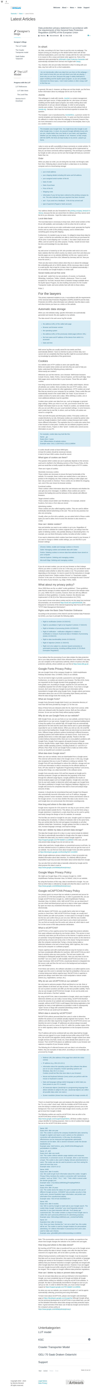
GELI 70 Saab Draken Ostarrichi (57, 1354)
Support (43, 1362)
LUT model (44, 1332)
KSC (41, 1339)
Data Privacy (42, 1383)
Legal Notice (42, 1381)
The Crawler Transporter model (22, 51)
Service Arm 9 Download (20, 100)
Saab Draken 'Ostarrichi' (20, 58)
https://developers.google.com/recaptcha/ (58, 1298)
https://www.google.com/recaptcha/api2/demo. (54, 1119)
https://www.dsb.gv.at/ (80, 664)
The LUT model (21, 46)
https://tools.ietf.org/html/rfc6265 (71, 603)
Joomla (66, 98)
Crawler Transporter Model (54, 1347)
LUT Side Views (22, 90)
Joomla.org (42, 109)
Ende (56, 1371)
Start (40, 1371)
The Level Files (22, 94)
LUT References (21, 86)
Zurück (45, 1371)
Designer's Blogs (20, 42)
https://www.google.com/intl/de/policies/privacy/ (54, 867)
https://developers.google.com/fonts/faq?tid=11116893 (58, 852)
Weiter (51, 1371)
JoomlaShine (69, 115)
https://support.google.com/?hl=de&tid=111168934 (55, 840)
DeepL (78, 61)
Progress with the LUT (22, 82)
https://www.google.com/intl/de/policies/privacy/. (54, 1309)
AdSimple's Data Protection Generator (72, 59)
